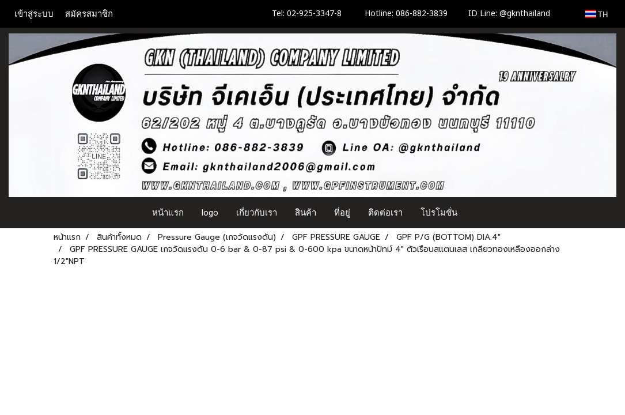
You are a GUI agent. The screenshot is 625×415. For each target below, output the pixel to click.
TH (596, 14)
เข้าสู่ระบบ (34, 14)
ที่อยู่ (342, 212)
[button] (477, 212)
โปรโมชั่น (439, 212)
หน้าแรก (168, 212)
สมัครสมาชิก (89, 14)
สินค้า (305, 212)
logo (210, 212)
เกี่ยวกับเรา (256, 212)
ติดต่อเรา (385, 212)
